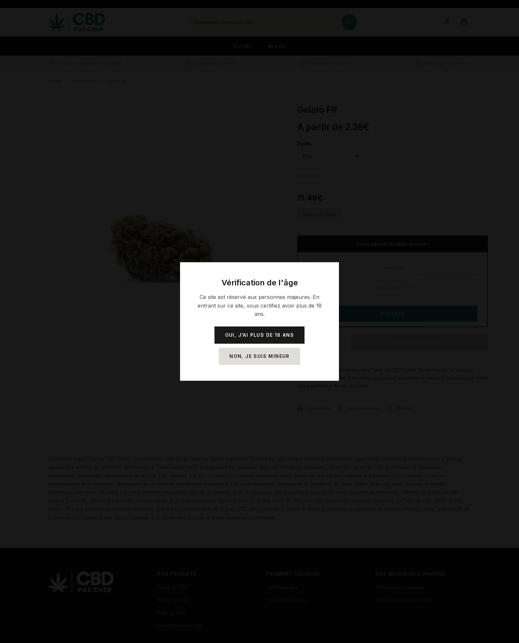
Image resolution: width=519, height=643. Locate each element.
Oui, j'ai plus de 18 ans (259, 335)
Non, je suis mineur (259, 356)
